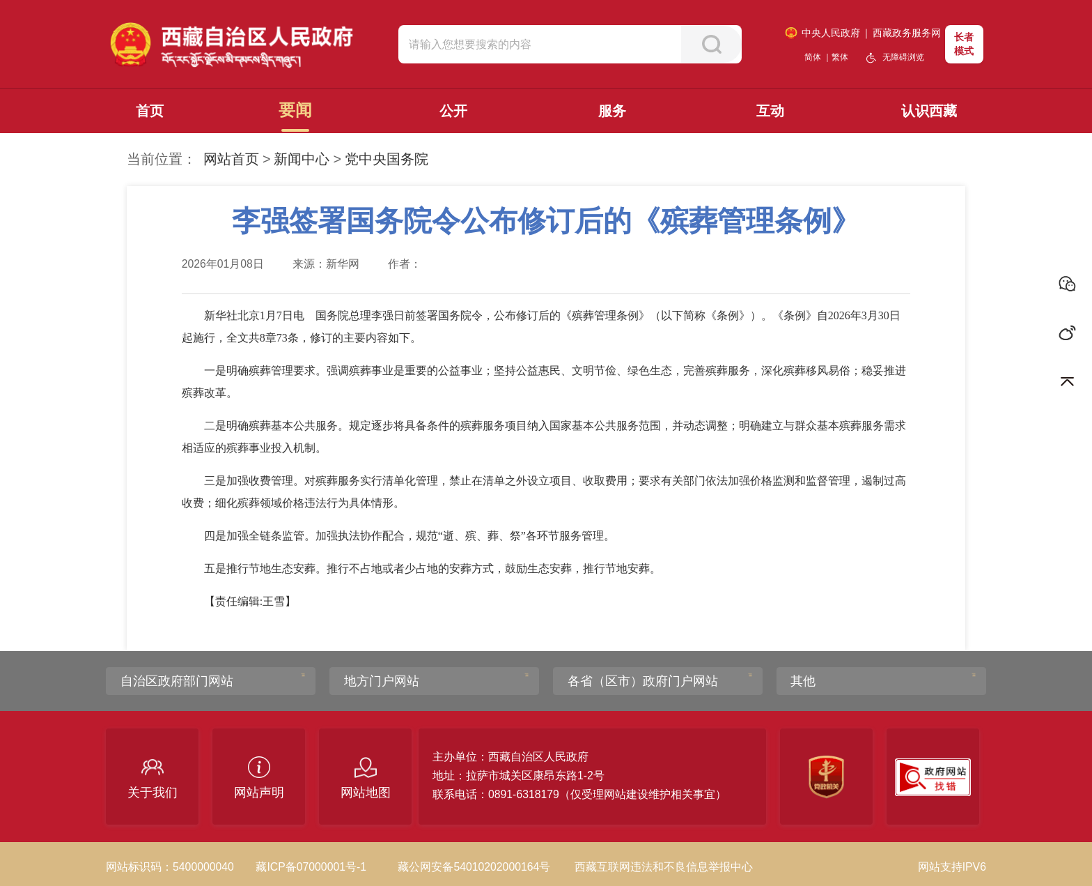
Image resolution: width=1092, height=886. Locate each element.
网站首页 (231, 159)
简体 (812, 57)
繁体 (840, 57)
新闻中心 (301, 159)
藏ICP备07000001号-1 (311, 867)
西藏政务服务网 (907, 32)
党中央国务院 (386, 159)
